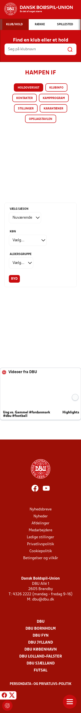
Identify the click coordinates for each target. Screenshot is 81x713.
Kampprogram (54, 98)
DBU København (40, 649)
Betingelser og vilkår (40, 558)
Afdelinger (40, 523)
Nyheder (40, 516)
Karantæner (53, 108)
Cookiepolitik (40, 551)
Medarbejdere (40, 530)
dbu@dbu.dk (43, 599)
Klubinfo (56, 87)
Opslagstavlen (40, 119)
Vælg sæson (19, 209)
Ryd (14, 278)
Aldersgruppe (21, 254)
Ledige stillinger (40, 537)
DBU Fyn (41, 636)
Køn (13, 231)
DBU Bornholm (40, 629)
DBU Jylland (40, 642)
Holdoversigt (28, 87)
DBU (40, 622)
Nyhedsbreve (41, 509)
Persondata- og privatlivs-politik (40, 684)
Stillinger (26, 108)
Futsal (40, 670)
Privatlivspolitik (40, 544)
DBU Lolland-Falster (40, 656)
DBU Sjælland (41, 663)
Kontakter (24, 98)
